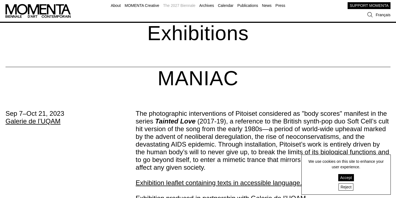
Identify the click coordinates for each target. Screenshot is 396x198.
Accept (346, 177)
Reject (345, 187)
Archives (206, 5)
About (116, 5)
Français (383, 15)
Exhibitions (198, 33)
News (267, 5)
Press (280, 5)
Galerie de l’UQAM (33, 121)
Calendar (225, 5)
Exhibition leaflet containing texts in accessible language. (219, 182)
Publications (247, 5)
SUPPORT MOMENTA (369, 5)
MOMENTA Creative (142, 5)
